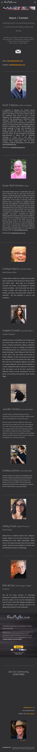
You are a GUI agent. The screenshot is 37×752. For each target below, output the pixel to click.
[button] (2, 2)
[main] (18, 29)
